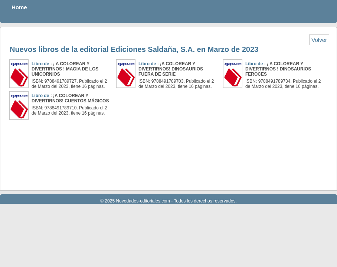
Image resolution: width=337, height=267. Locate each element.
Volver (319, 40)
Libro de (41, 63)
